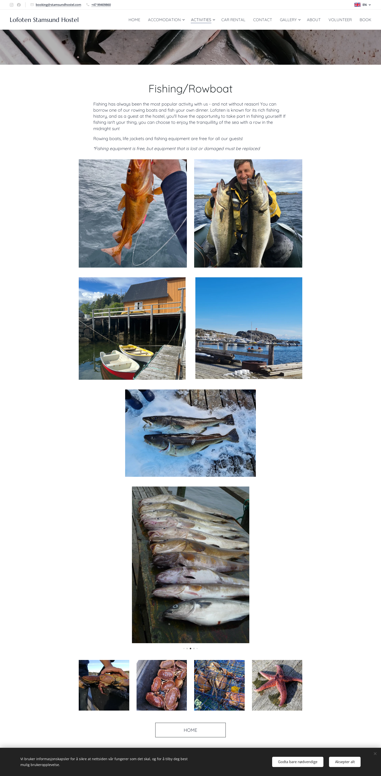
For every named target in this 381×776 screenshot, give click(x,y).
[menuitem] (133, 20)
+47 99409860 (101, 4)
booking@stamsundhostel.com (58, 4)
